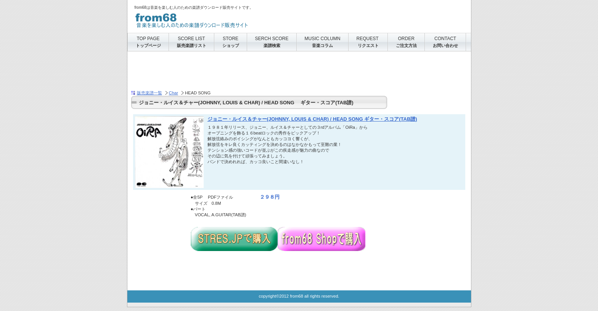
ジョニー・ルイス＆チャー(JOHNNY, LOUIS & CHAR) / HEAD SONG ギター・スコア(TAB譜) (312, 119)
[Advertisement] (270, 73)
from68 (211, 19)
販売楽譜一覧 (149, 93)
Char (173, 93)
